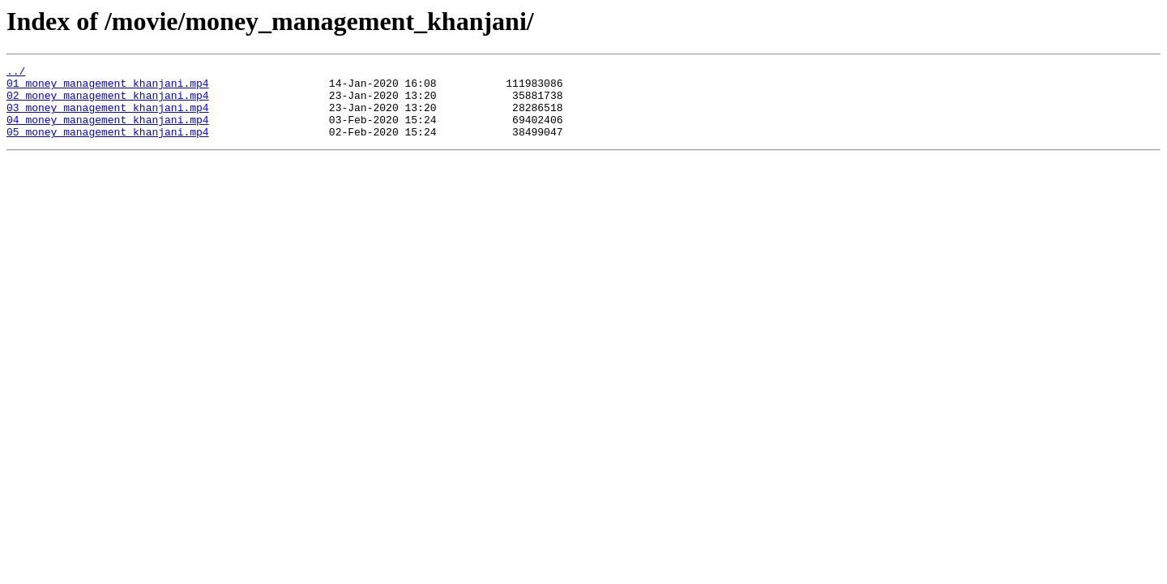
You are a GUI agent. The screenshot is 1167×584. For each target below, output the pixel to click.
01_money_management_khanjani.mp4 (107, 87)
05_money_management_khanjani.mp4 (107, 146)
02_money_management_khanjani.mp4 (107, 102)
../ (15, 73)
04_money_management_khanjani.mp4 (107, 131)
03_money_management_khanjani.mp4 (107, 117)
